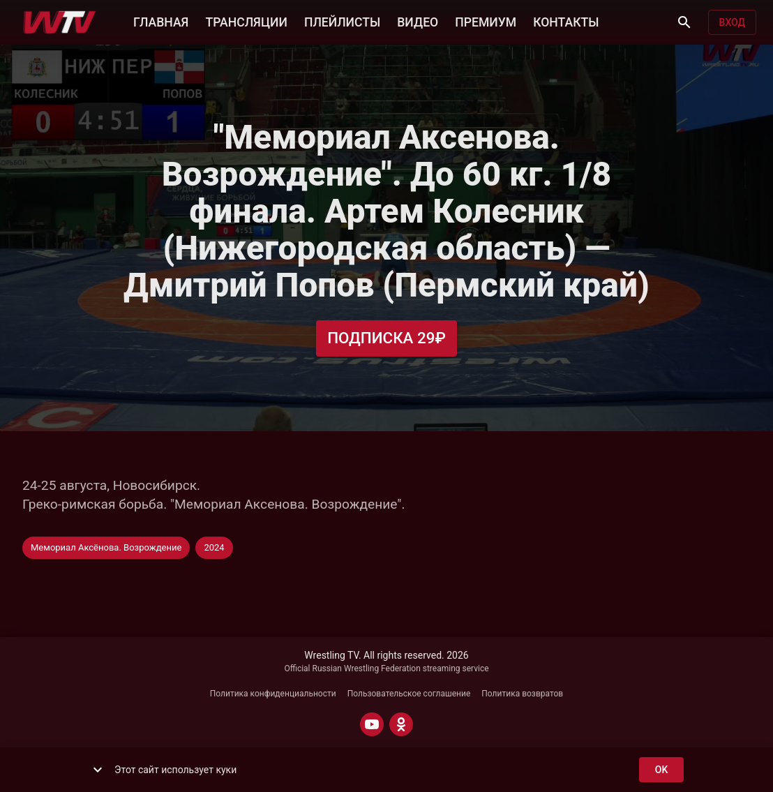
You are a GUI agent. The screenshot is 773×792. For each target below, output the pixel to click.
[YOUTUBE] (372, 724)
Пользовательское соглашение (409, 693)
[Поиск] (684, 22)
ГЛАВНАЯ (161, 21)
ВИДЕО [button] (417, 21)
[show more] (97, 769)
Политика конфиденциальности (273, 693)
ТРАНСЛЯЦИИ (246, 21)
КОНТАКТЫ (566, 21)
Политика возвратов (522, 693)
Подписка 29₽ (386, 338)
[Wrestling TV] (60, 22)
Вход (732, 22)
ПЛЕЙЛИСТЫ (342, 21)
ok (661, 770)
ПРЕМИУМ (485, 21)
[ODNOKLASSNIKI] (401, 724)
